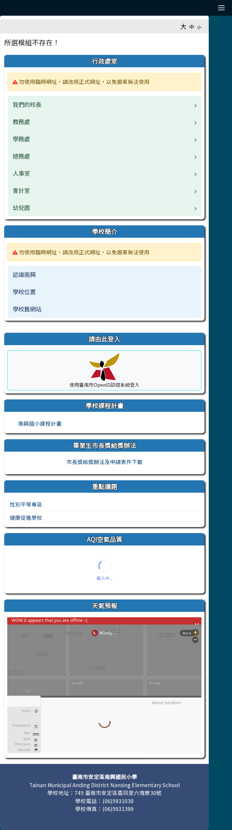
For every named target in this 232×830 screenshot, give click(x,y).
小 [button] (199, 27)
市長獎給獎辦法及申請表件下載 (104, 462)
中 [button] (192, 26)
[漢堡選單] (221, 8)
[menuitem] (104, 274)
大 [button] (183, 26)
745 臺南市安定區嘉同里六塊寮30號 (118, 793)
